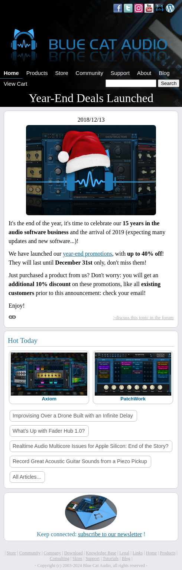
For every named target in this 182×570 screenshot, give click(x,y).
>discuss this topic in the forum (143, 317)
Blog (164, 73)
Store (61, 73)
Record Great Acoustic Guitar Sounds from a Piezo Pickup (80, 461)
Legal (124, 553)
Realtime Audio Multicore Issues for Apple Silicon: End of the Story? (90, 446)
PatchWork (133, 399)
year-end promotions (87, 253)
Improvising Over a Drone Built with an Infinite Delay (73, 416)
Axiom (49, 399)
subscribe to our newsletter (110, 534)
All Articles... (27, 477)
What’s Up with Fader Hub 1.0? (49, 431)
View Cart (15, 84)
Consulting (59, 558)
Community (89, 73)
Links (138, 553)
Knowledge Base (101, 553)
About (144, 73)
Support (120, 73)
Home (11, 73)
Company (52, 553)
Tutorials (110, 558)
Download (73, 553)
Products (37, 73)
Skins (77, 558)
